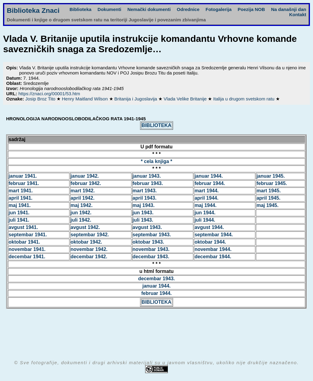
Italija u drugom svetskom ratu (244, 98)
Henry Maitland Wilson (85, 98)
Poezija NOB (251, 9)
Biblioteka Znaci (33, 10)
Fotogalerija (219, 9)
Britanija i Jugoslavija (136, 98)
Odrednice (188, 9)
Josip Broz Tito (41, 98)
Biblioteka (80, 9)
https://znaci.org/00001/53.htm (49, 93)
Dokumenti (109, 9)
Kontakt (297, 14)
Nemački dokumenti (149, 9)
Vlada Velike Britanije (186, 98)
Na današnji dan (288, 9)
